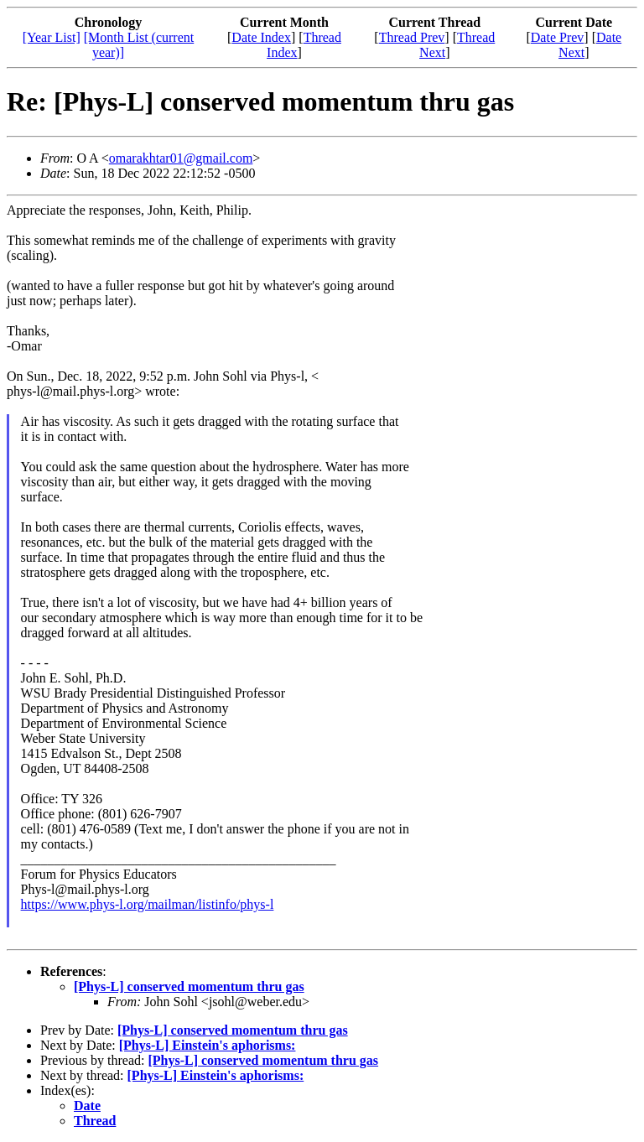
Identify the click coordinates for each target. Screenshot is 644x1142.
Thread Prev (412, 37)
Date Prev (557, 37)
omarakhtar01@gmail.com (181, 158)
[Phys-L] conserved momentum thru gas (189, 986)
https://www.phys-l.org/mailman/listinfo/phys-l (147, 904)
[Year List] (51, 37)
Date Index (261, 37)
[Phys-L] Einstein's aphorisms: (207, 1045)
